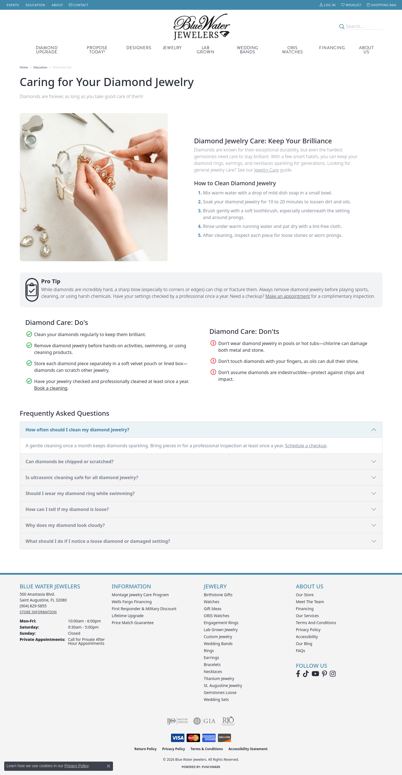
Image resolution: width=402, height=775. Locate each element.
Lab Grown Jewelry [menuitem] (221, 629)
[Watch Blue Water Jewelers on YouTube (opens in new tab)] (315, 674)
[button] (328, 5)
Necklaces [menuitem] (213, 671)
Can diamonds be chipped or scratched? (70, 461)
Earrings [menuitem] (211, 657)
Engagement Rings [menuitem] (221, 622)
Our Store (305, 594)
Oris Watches (292, 50)
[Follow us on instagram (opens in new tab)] (333, 674)
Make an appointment (287, 296)
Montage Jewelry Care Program (140, 594)
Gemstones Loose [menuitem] (220, 692)
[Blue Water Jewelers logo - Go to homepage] (201, 26)
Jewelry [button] (172, 48)
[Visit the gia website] (204, 721)
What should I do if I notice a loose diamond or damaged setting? (98, 541)
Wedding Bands (248, 50)
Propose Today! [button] (97, 50)
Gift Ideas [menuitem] (213, 608)
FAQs (300, 650)
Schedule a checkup (305, 446)
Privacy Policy (308, 629)
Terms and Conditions (316, 622)
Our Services (307, 615)
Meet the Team (310, 601)
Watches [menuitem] (212, 601)
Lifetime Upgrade (128, 615)
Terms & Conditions (207, 749)
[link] (12, 5)
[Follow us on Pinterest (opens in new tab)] (324, 674)
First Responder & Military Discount (144, 608)
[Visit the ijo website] (177, 721)
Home (24, 67)
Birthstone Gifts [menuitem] (218, 594)
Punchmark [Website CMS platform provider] (211, 767)
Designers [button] (138, 48)
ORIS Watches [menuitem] (216, 615)
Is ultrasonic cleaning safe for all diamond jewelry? (82, 477)
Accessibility (307, 636)
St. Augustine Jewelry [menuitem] (223, 685)
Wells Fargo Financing (132, 601)
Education (40, 67)
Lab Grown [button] (205, 50)
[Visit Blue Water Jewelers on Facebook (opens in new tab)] (298, 674)
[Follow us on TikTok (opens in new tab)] (306, 674)
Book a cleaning (51, 388)
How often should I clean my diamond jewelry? (77, 430)
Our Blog (304, 643)
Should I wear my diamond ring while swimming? (80, 493)
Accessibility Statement (248, 749)
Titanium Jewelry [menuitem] (219, 678)
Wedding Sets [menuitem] (216, 699)
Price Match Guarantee (133, 622)
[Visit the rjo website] (228, 721)
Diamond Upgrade (47, 50)
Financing (332, 48)
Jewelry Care (266, 170)
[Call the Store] (33, 605)
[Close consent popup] (108, 766)
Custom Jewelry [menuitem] (218, 636)
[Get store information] (38, 612)
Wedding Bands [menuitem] (218, 643)
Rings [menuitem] (209, 650)
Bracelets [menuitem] (212, 664)
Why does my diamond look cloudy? (65, 525)
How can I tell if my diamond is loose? (67, 509)
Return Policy (145, 749)
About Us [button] (366, 50)
